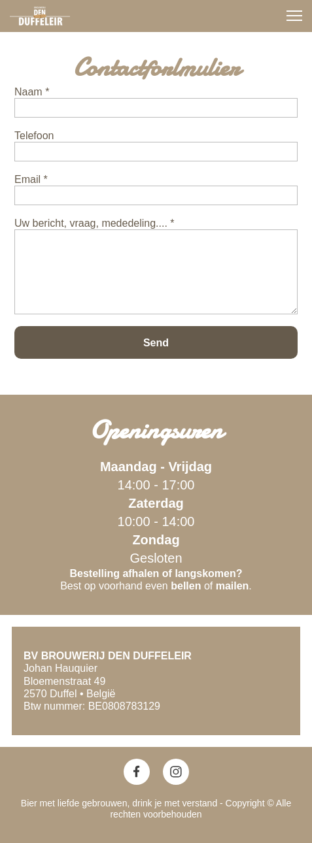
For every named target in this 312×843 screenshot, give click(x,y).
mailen (232, 585)
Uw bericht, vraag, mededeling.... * (94, 223)
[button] (294, 15)
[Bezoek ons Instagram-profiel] (176, 772)
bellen (186, 585)
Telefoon (34, 135)
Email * (31, 179)
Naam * (31, 91)
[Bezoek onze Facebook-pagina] (137, 772)
